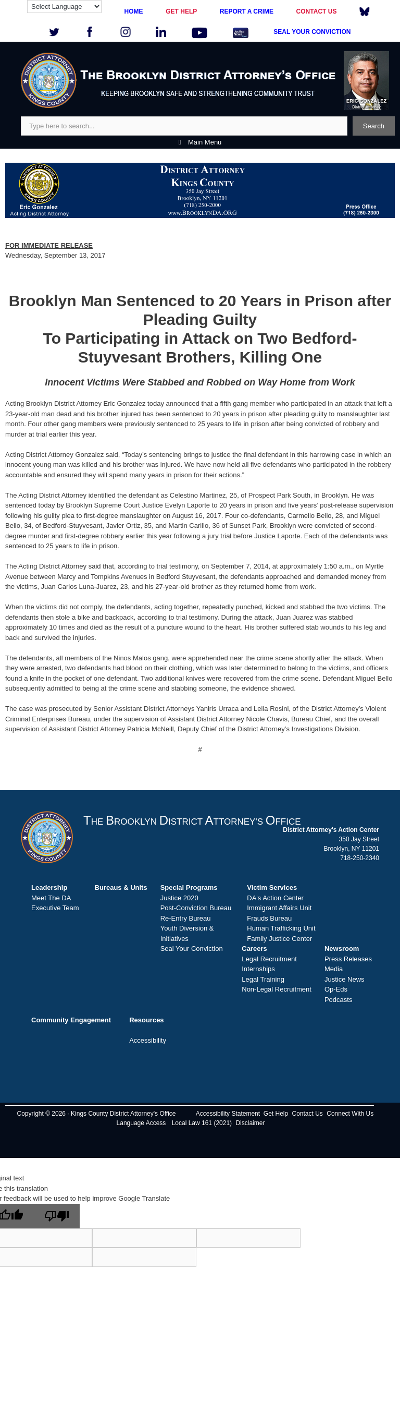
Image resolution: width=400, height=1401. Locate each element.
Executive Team (55, 908)
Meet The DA (51, 898)
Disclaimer (250, 1123)
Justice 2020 (179, 898)
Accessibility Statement (228, 1113)
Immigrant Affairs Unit (279, 908)
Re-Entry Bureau (185, 918)
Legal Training (263, 979)
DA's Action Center (275, 898)
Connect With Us (350, 1113)
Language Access (141, 1123)
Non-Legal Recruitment (276, 989)
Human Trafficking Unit (281, 928)
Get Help (276, 1113)
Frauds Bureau (269, 918)
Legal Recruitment (269, 959)
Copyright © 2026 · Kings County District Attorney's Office (96, 1113)
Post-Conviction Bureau (196, 908)
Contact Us (307, 1113)
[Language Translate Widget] (64, 6)
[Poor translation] (57, 1216)
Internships (258, 969)
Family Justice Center (279, 939)
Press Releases (348, 959)
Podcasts (338, 1000)
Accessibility (147, 1040)
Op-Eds (335, 989)
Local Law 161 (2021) (202, 1123)
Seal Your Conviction (191, 948)
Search (373, 126)
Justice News (344, 979)
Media (333, 969)
